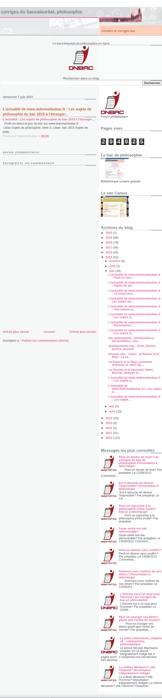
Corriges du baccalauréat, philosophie (41, 11)
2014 (109, 418)
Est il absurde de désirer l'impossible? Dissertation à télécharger (139, 486)
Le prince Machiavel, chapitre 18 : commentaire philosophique (141, 641)
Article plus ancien (82, 331)
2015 (109, 257)
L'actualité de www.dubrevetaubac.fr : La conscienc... (134, 292)
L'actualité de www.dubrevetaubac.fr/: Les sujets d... (134, 388)
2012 (109, 428)
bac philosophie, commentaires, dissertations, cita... (131, 339)
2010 (109, 437)
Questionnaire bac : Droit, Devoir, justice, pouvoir (132, 347)
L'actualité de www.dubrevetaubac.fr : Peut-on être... (134, 276)
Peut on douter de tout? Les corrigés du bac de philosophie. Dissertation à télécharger (139, 461)
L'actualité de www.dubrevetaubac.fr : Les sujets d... (134, 315)
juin (112, 271)
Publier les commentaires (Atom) (45, 340)
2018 (109, 242)
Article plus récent (16, 331)
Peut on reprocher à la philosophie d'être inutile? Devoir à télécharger (137, 509)
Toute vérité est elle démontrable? (132, 530)
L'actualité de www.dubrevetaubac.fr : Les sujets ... (134, 398)
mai (112, 406)
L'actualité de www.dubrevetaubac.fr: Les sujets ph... (134, 300)
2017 (109, 247)
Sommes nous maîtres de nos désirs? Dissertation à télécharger (140, 574)
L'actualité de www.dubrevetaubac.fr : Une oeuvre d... (134, 308)
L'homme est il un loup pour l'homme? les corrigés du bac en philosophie (140, 597)
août (112, 266)
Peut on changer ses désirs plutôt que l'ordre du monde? (139, 618)
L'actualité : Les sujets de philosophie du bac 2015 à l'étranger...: (49, 119)
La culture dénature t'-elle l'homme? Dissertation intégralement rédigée (137, 670)
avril (112, 411)
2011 (109, 433)
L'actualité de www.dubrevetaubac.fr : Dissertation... (134, 324)
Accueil (49, 331)
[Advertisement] (37, 297)
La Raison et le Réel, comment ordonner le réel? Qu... (130, 363)
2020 (109, 232)
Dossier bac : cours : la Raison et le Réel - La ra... (133, 355)
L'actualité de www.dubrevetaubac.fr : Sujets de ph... (134, 284)
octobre (115, 261)
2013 (109, 423)
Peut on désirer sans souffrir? (140, 550)
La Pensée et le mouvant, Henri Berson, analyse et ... (130, 371)
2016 (109, 252)
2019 (109, 237)
